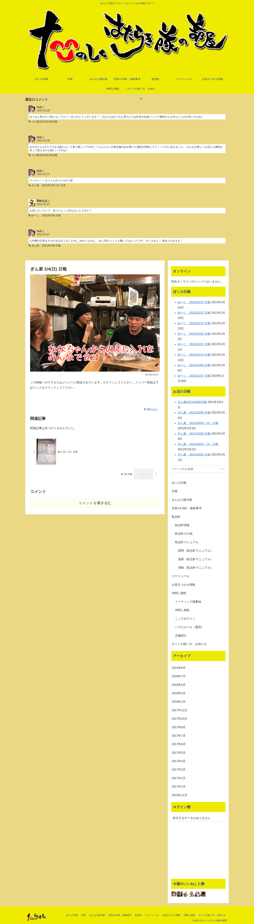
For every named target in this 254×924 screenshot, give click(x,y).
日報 (175, 491)
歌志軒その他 (183, 533)
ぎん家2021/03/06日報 (192, 402)
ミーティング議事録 (188, 601)
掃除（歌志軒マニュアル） (195, 567)
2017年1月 (179, 786)
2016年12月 (179, 795)
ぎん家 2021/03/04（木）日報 (198, 423)
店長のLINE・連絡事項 (187, 508)
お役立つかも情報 (183, 584)
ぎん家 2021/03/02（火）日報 (198, 444)
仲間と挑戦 (179, 593)
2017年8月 (179, 727)
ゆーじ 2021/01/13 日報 (194, 354)
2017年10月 (179, 718)
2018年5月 (179, 693)
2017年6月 (179, 744)
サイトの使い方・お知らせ (189, 644)
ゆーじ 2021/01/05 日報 (194, 365)
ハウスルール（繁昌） (189, 627)
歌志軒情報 (182, 525)
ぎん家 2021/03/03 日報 (194, 433)
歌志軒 (176, 516)
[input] (198, 469)
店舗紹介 (181, 635)
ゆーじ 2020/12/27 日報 (194, 375)
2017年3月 (179, 769)
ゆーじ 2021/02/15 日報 (194, 323)
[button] (222, 469)
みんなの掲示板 (182, 499)
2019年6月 (179, 667)
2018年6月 (179, 684)
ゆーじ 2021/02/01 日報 (194, 344)
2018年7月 (179, 676)
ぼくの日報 (179, 482)
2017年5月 (179, 752)
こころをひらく (185, 618)
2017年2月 (179, 778)
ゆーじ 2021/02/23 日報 (194, 302)
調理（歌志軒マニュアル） (195, 550)
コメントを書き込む (95, 503)
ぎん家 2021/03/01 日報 (194, 454)
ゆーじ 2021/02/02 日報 (194, 333)
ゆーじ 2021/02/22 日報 (194, 312)
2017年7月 (179, 735)
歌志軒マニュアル (186, 542)
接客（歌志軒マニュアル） (195, 559)
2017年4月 (179, 761)
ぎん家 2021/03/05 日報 (194, 412)
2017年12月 (179, 710)
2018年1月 (179, 701)
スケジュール (180, 576)
